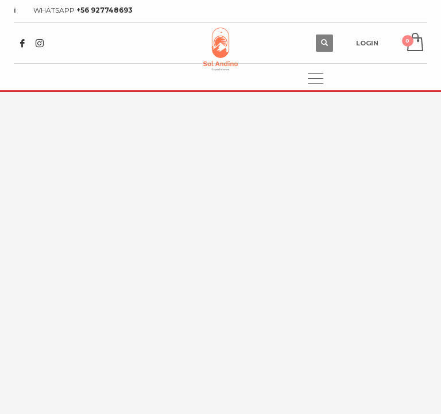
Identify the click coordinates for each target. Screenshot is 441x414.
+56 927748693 (104, 10)
